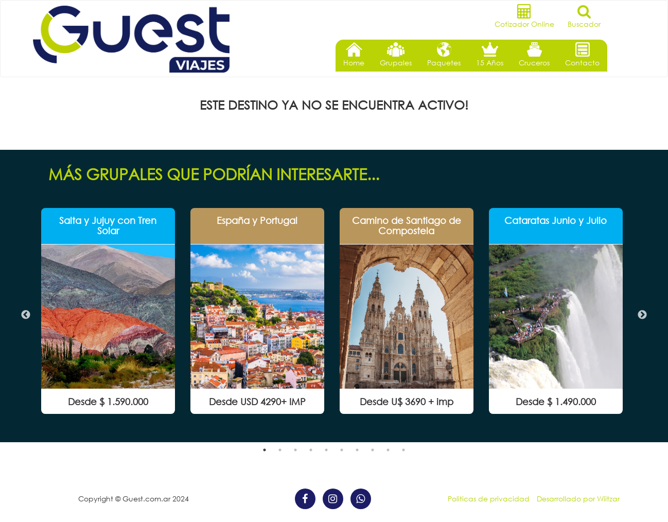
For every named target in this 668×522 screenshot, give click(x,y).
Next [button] (642, 315)
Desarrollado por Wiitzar (578, 498)
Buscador (584, 16)
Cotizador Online (524, 16)
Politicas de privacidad (489, 498)
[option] (108, 311)
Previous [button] (26, 315)
